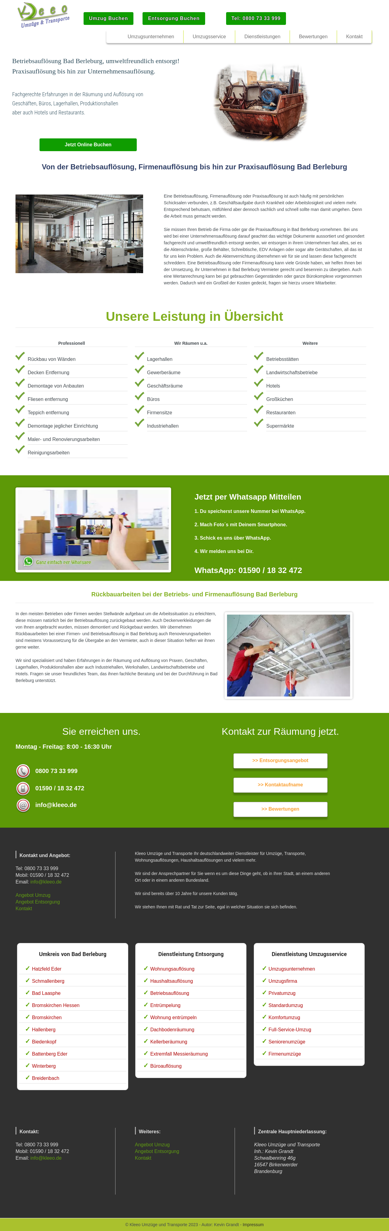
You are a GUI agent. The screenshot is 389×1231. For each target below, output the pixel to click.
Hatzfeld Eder (46, 969)
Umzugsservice (209, 36)
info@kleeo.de (46, 881)
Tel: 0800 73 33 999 (256, 18)
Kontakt (23, 908)
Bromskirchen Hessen (56, 1005)
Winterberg (44, 1066)
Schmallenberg (48, 981)
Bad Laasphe (46, 993)
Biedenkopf (44, 1041)
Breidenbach (45, 1078)
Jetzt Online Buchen (88, 144)
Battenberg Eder (49, 1053)
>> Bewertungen (280, 809)
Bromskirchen (47, 1017)
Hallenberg (43, 1029)
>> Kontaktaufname (280, 784)
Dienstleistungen (262, 36)
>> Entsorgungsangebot (280, 760)
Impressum (253, 1224)
